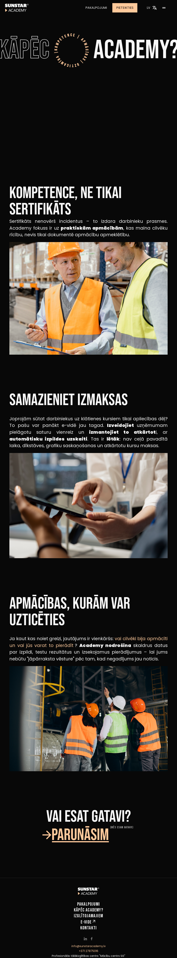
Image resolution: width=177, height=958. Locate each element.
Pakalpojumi (99, 7)
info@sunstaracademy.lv (89, 946)
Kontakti (88, 928)
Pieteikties (127, 7)
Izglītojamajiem (88, 916)
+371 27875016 (88, 951)
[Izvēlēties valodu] (154, 7)
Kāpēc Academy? (88, 910)
